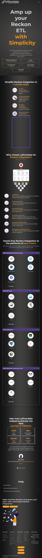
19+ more (11, 286)
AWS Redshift (5, 536)
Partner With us (21, 547)
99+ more (11, 324)
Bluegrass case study (12, 544)
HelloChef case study (12, 541)
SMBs (25, 536)
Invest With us (21, 550)
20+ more (11, 363)
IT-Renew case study (12, 536)
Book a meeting (21, 553)
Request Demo (6, 507)
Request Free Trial (13, 507)
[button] (21, 485)
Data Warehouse (19, 539)
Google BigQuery (4, 540)
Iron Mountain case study (12, 538)
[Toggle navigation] (39, 2)
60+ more (11, 402)
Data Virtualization (19, 542)
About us (18, 536)
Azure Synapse (5, 538)
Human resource (25, 539)
